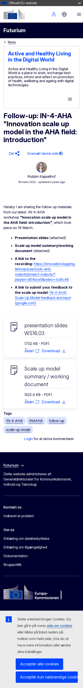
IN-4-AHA (14, 421)
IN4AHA (36, 421)
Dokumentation (15, 556)
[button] (13, 153)
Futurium (14, 30)
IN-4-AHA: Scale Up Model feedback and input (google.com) (43, 297)
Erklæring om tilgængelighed (25, 547)
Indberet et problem (18, 516)
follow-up (56, 421)
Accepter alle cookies (39, 664)
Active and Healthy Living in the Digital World (39, 56)
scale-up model (18, 429)
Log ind (53, 14)
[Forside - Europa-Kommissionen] (14, 14)
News (12, 42)
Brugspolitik (12, 564)
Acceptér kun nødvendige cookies (49, 677)
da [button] (64, 14)
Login (28, 439)
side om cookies (59, 625)
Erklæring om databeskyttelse (26, 538)
